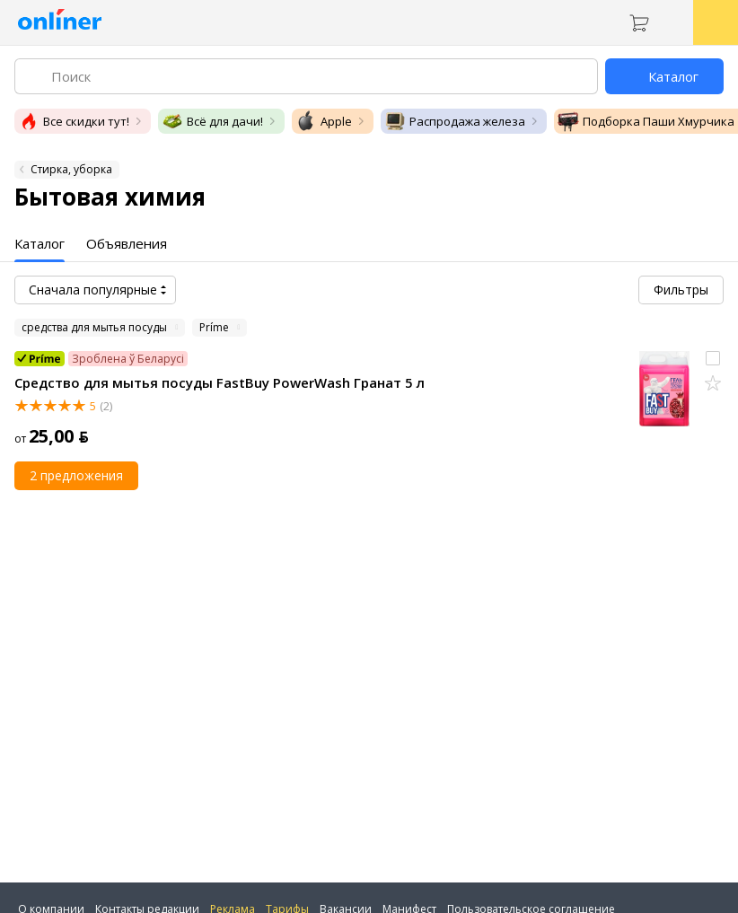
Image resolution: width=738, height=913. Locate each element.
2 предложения (76, 475)
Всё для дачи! (212, 121)
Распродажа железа (454, 121)
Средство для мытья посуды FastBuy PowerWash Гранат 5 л (219, 382)
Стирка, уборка (71, 169)
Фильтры (681, 289)
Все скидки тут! (73, 121)
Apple (323, 121)
